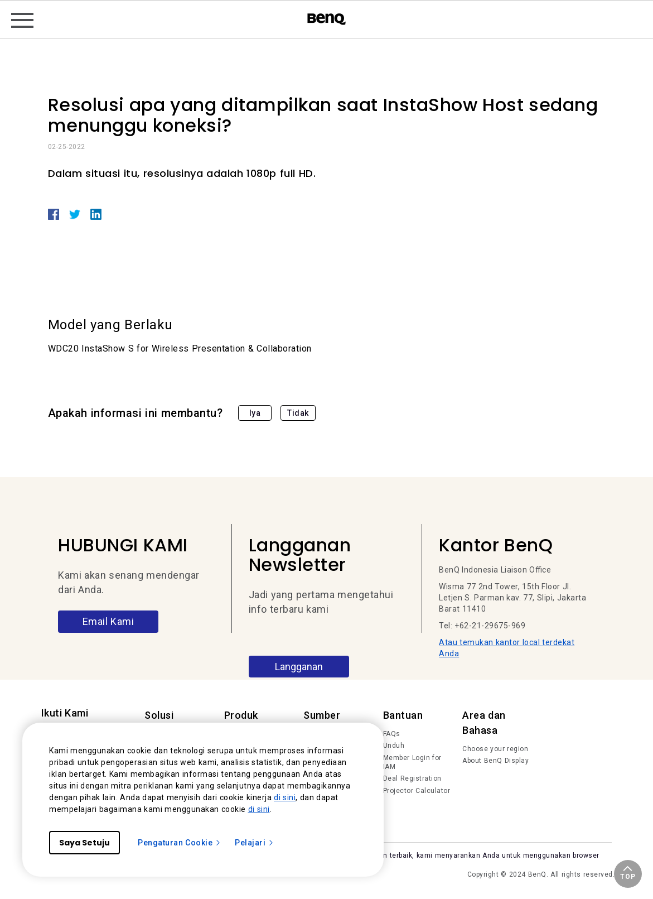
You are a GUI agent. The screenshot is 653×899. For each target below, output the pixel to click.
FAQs (391, 734)
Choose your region (495, 749)
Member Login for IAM (412, 762)
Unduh (394, 745)
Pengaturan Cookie (179, 842)
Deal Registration (412, 778)
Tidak (298, 412)
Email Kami (108, 621)
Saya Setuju (84, 842)
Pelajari (254, 842)
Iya (255, 412)
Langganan (299, 666)
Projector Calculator (417, 791)
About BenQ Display (495, 761)
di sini (285, 797)
